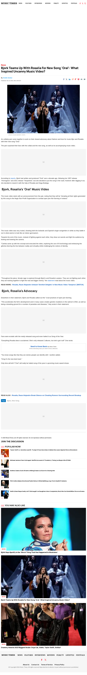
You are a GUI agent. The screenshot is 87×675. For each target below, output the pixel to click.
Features (28, 3)
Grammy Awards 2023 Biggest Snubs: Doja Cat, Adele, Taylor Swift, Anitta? (31, 647)
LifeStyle (65, 3)
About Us (26, 665)
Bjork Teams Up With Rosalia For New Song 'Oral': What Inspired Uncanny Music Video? (35, 600)
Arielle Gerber (7, 78)
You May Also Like (15, 505)
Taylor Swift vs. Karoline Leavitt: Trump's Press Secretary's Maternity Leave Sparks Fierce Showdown (43, 450)
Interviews (38, 3)
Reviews (47, 3)
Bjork (9, 401)
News (20, 3)
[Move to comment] (84, 79)
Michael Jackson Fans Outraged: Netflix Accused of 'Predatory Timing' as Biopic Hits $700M (40, 460)
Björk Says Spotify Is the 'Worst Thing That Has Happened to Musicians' (29, 552)
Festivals (74, 3)
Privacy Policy (59, 665)
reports (13, 178)
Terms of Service (47, 665)
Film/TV (56, 3)
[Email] (81, 79)
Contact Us (35, 665)
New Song (15, 401)
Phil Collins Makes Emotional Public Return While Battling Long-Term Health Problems (38, 481)
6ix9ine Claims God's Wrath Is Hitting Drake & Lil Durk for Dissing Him (32, 471)
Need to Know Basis (39, 346)
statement (51, 280)
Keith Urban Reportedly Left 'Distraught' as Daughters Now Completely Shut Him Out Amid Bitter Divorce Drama (47, 491)
